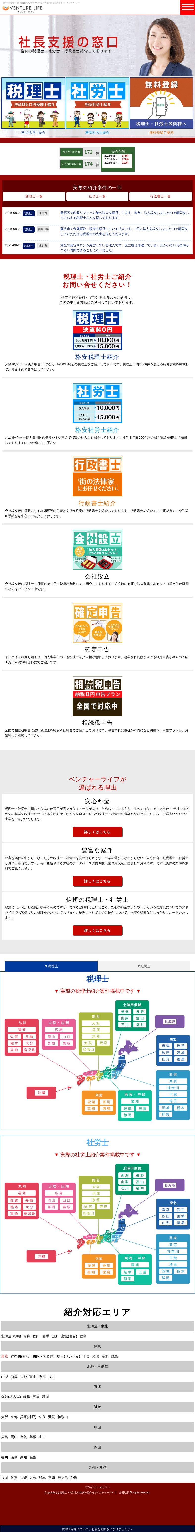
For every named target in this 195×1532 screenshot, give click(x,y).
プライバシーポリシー (97, 1487)
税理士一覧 (34, 196)
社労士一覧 (97, 196)
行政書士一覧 (160, 196)
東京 (4, 1356)
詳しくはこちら (97, 832)
